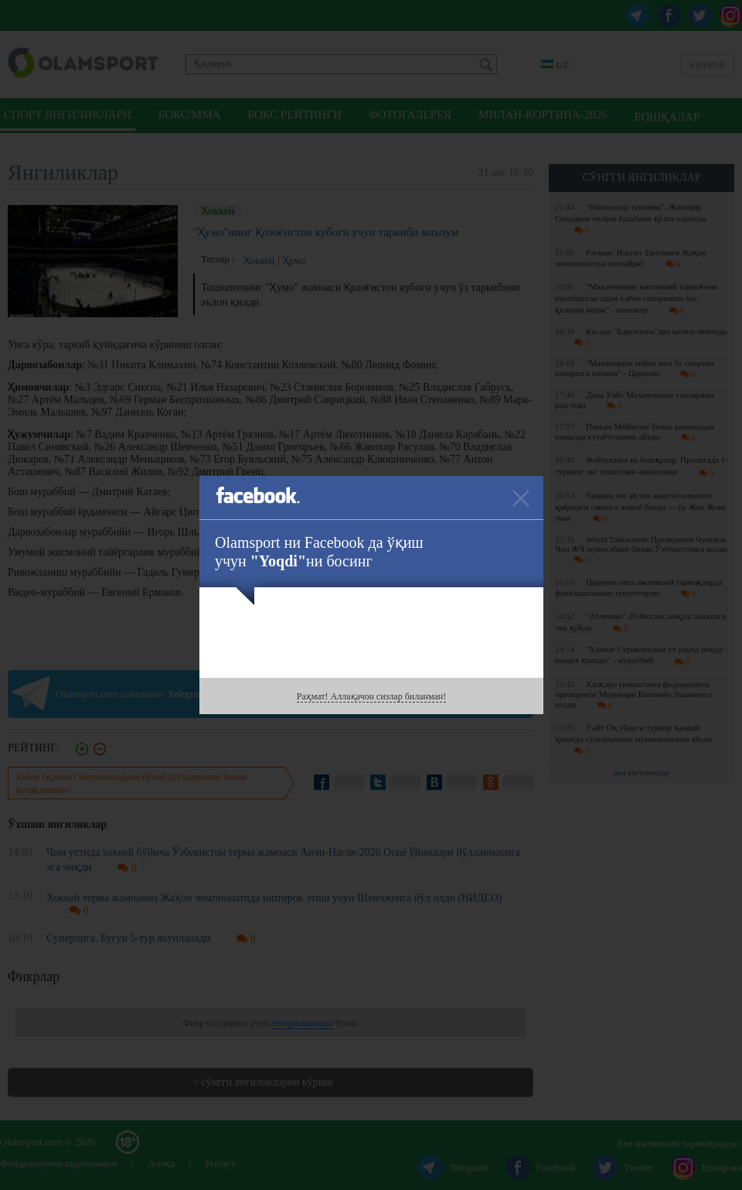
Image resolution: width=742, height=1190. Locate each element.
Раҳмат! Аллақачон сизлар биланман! (371, 696)
